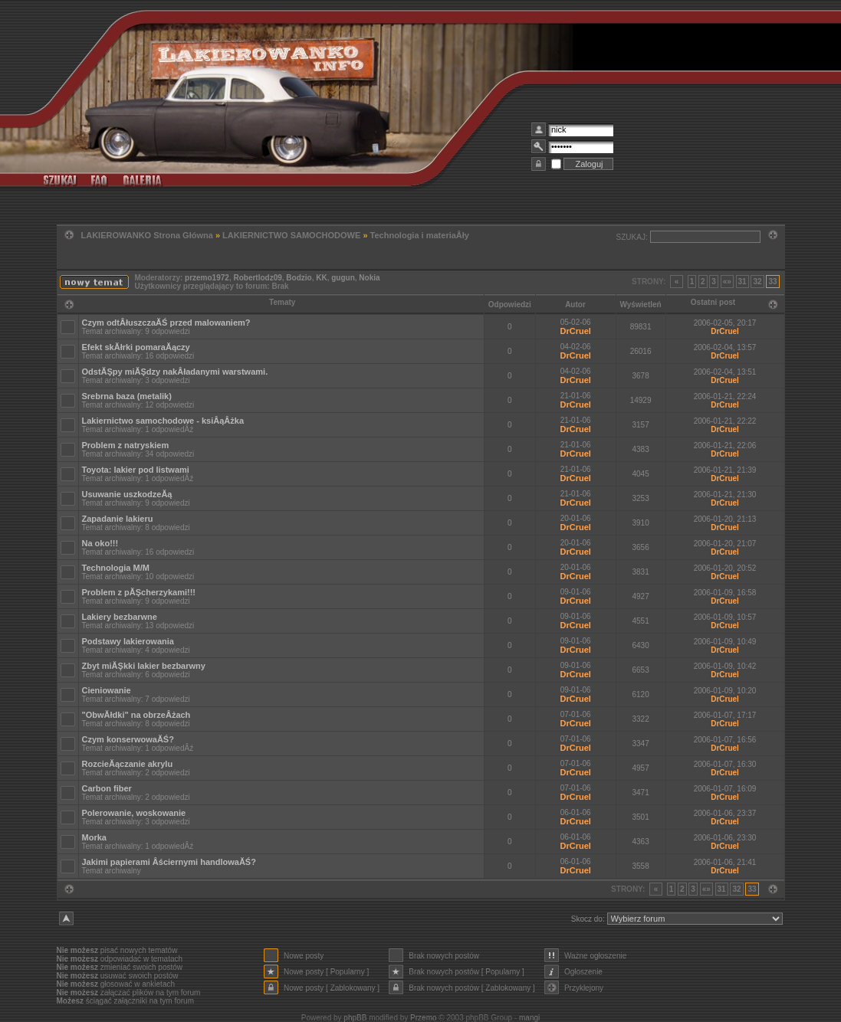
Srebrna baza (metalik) (127, 396)
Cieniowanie (106, 690)
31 (742, 281)
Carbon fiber (107, 788)
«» (727, 281)
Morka (94, 837)
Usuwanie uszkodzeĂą (127, 494)
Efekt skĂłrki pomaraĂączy (136, 347)
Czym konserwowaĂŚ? (128, 739)
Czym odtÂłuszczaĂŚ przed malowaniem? (166, 322)
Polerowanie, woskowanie (134, 812)
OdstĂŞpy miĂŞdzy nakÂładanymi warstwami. (175, 371)
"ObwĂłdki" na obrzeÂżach (136, 714)
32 (757, 281)
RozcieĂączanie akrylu (127, 763)
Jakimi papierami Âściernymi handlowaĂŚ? (169, 861)
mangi (529, 1018)
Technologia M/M (115, 567)
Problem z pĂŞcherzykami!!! (139, 592)
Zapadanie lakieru (117, 518)
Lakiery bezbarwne (119, 616)
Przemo (423, 1018)
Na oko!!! (100, 543)
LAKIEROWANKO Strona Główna (147, 235)
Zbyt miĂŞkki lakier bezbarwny (143, 665)
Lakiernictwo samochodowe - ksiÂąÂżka (163, 420)
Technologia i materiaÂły (419, 235)
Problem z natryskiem (125, 445)
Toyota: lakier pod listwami (135, 469)
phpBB (354, 1018)
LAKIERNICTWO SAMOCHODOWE (291, 235)
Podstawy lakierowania (128, 641)
